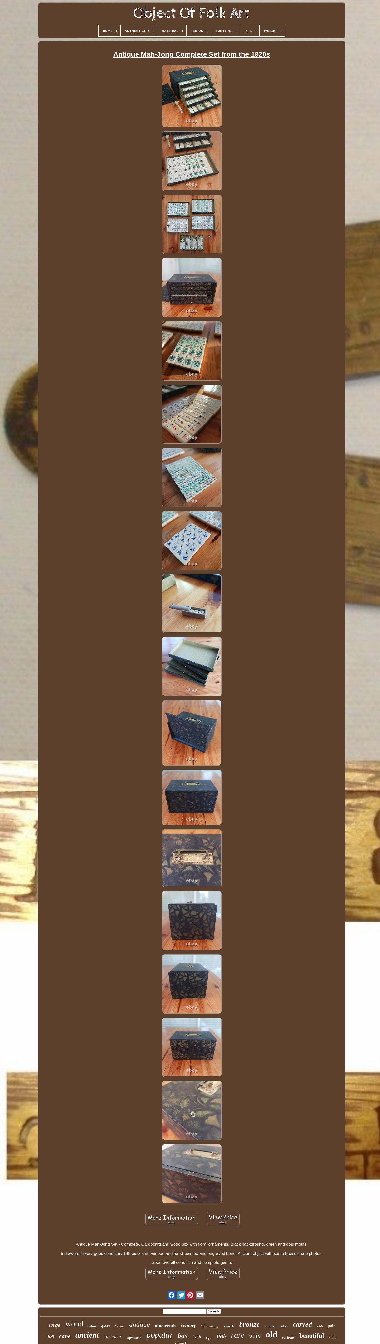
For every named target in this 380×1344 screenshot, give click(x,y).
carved (302, 1324)
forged (119, 1326)
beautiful (311, 1335)
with (320, 1326)
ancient (87, 1335)
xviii (332, 1337)
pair (331, 1325)
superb (228, 1326)
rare (237, 1334)
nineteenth (165, 1325)
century (188, 1325)
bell (51, 1337)
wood (74, 1323)
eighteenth (133, 1338)
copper (270, 1326)
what (92, 1326)
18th (197, 1336)
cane (64, 1336)
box (183, 1335)
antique (139, 1324)
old (271, 1334)
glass (105, 1326)
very (255, 1335)
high (208, 1338)
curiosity (288, 1337)
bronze (249, 1324)
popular (159, 1334)
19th (221, 1336)
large (54, 1325)
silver (284, 1326)
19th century (209, 1326)
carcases (113, 1336)
